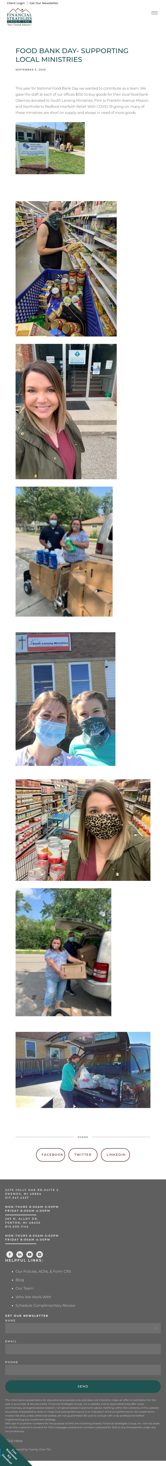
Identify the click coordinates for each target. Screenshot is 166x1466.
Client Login (16, 3)
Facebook (52, 1155)
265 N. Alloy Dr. (22, 1218)
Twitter (83, 1155)
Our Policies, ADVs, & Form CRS (43, 1271)
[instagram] (39, 1254)
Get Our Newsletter (43, 3)
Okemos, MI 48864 (23, 1193)
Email (11, 1341)
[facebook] (9, 1254)
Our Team (24, 1288)
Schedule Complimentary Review (45, 1305)
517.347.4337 (17, 1197)
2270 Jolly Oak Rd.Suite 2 (32, 1190)
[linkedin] (19, 1254)
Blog (20, 1280)
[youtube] (29, 1254)
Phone (11, 1362)
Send (83, 1386)
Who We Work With (33, 1297)
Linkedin (116, 1155)
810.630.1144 (17, 1226)
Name (10, 1320)
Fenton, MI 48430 (23, 1222)
